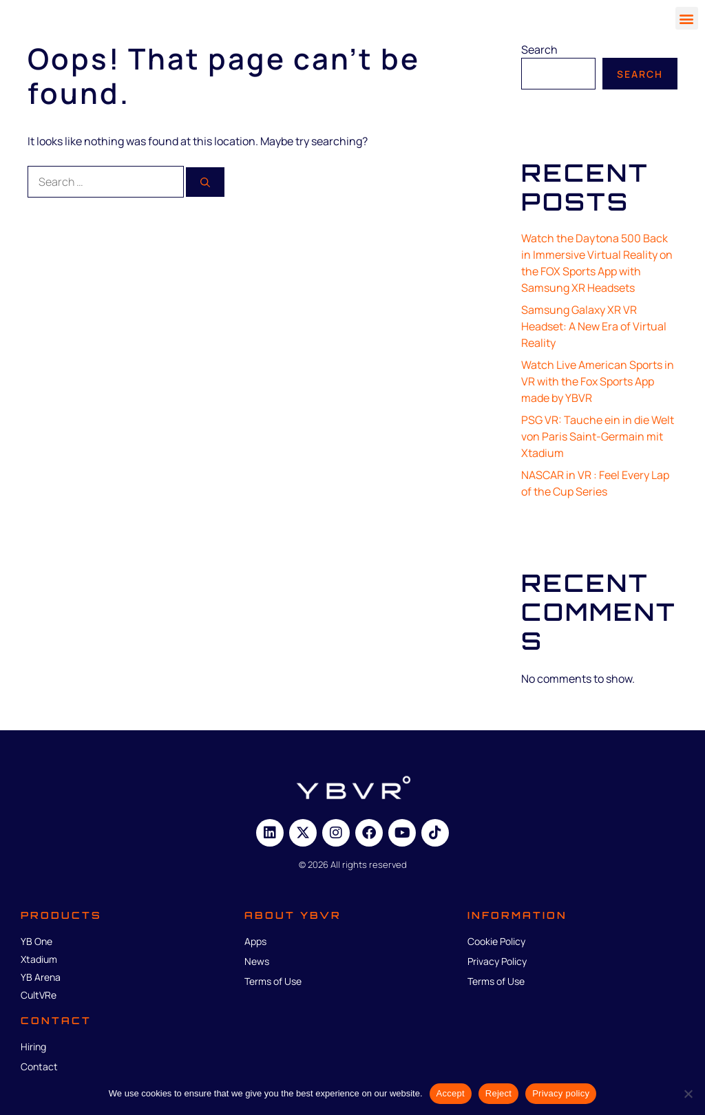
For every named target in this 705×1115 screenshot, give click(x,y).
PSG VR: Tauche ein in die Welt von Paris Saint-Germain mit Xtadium (597, 436)
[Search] (205, 182)
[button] (686, 18)
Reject (498, 1093)
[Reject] (688, 1094)
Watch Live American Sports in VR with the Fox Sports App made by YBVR (597, 381)
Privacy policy (560, 1093)
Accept (450, 1093)
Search (539, 49)
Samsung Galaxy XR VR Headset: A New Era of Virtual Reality (593, 326)
